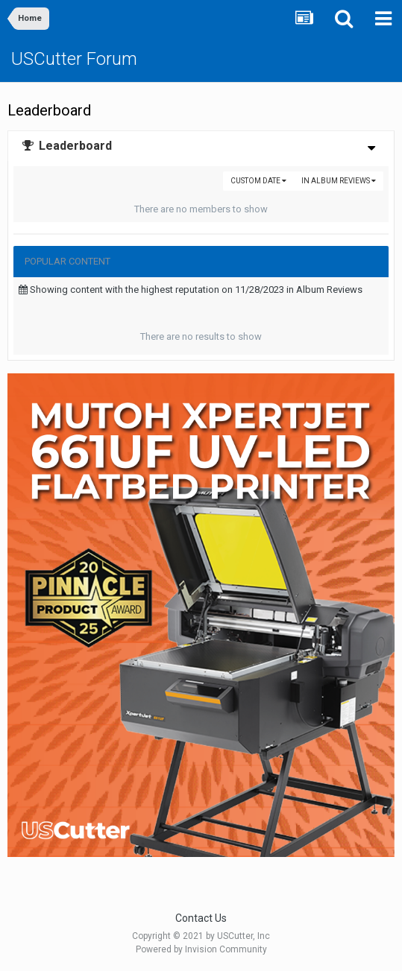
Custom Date (258, 181)
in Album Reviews (338, 181)
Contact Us (201, 918)
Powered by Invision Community (201, 949)
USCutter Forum (74, 58)
